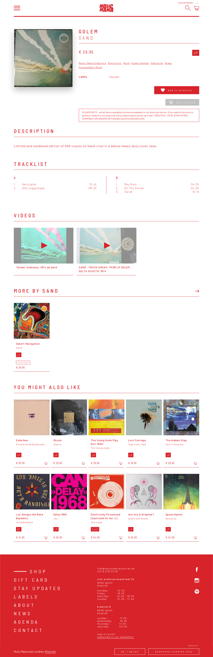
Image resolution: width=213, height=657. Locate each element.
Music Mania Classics (92, 63)
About (24, 605)
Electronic (115, 63)
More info (50, 651)
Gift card (31, 580)
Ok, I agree (130, 651)
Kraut (168, 63)
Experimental (140, 63)
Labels (26, 596)
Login (197, 3)
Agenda (26, 622)
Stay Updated (38, 588)
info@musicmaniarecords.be (116, 568)
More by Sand (36, 290)
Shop (38, 571)
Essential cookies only (174, 651)
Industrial (157, 63)
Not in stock (182, 102)
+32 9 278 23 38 (107, 571)
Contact (28, 630)
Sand (86, 38)
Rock (126, 63)
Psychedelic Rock (90, 67)
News (23, 613)
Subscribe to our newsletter (115, 637)
